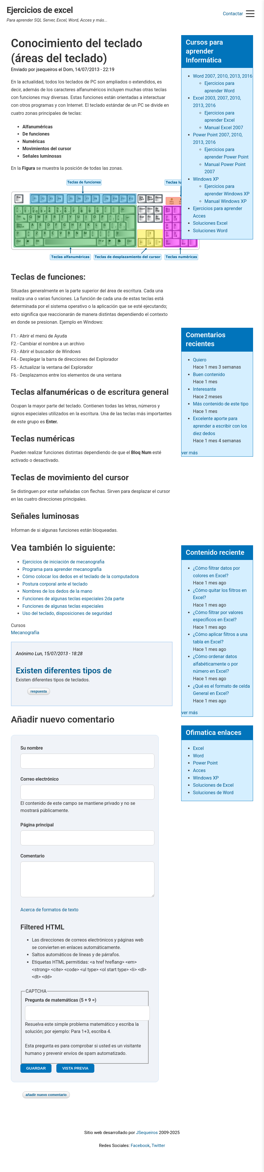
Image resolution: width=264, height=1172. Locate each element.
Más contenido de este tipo (220, 404)
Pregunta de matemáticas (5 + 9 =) (60, 1006)
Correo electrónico (39, 779)
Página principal (37, 825)
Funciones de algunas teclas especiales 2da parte (73, 598)
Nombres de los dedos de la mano (57, 591)
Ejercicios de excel (40, 10)
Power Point (205, 763)
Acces (199, 770)
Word (198, 756)
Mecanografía (25, 632)
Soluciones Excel (210, 223)
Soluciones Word (210, 230)
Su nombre (31, 748)
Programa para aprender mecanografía (62, 569)
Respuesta (38, 691)
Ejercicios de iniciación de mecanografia (63, 562)
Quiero (199, 360)
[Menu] (250, 14)
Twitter (158, 1151)
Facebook (140, 1151)
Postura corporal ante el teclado (54, 584)
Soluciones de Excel (213, 785)
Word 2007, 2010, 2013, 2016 (222, 76)
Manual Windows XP (225, 201)
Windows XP (206, 179)
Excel (198, 748)
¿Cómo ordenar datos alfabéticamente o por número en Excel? (215, 664)
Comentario (32, 856)
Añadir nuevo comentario (46, 1101)
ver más (189, 453)
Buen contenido (209, 374)
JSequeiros (147, 1138)
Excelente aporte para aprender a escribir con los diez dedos (220, 426)
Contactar (233, 13)
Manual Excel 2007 (223, 127)
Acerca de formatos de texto (49, 915)
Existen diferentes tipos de (64, 670)
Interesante (204, 389)
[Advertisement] (217, 281)
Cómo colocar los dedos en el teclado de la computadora (80, 576)
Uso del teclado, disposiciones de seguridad (67, 613)
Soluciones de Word (213, 792)
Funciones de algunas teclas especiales (63, 606)
